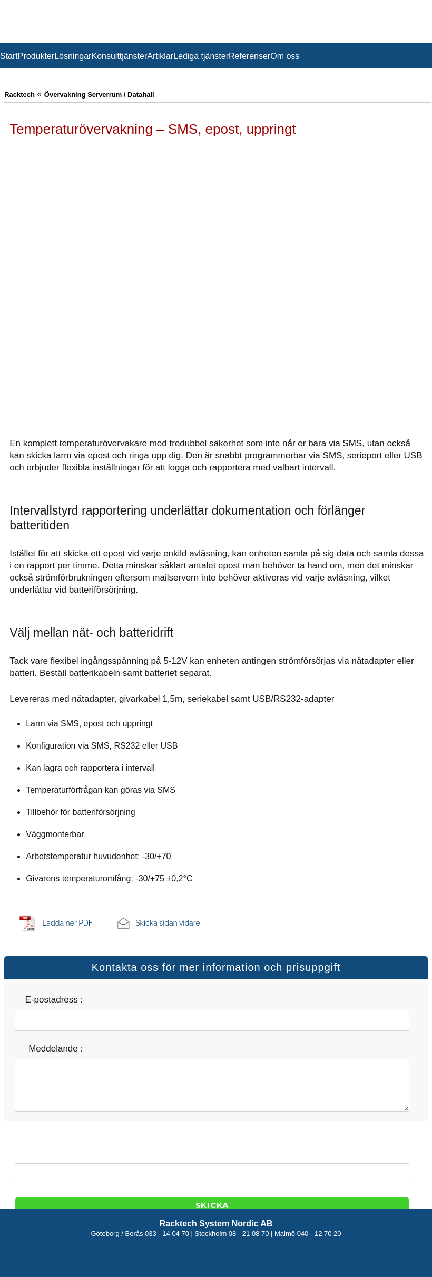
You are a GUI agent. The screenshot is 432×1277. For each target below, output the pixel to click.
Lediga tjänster (201, 56)
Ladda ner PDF (67, 923)
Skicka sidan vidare (167, 923)
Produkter (36, 56)
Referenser (249, 56)
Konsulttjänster (119, 56)
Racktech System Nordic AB (216, 1223)
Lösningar (72, 56)
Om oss (284, 56)
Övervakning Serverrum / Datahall (99, 95)
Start (9, 56)
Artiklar (160, 56)
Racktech (19, 95)
